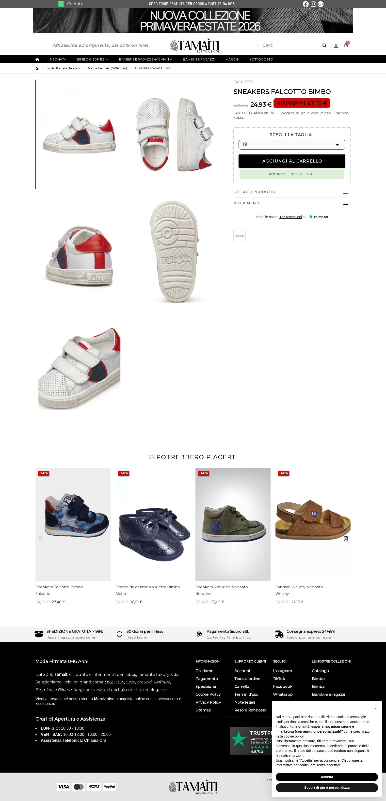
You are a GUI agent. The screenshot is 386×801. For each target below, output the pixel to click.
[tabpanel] (73, 538)
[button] (376, 709)
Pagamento (206, 678)
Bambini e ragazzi (328, 694)
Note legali (244, 702)
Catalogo (320, 670)
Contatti (75, 3)
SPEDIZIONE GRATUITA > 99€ (75, 631)
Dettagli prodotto (254, 192)
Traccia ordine (247, 678)
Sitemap (203, 710)
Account (242, 670)
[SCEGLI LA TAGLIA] (292, 145)
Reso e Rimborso (250, 710)
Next (346, 538)
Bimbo (318, 678)
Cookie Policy (208, 694)
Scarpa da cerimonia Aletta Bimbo (147, 587)
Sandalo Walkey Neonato (299, 587)
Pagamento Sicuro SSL (228, 631)
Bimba (318, 686)
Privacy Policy (208, 702)
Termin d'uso (246, 694)
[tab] (292, 192)
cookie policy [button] (293, 736)
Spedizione (205, 686)
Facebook (282, 686)
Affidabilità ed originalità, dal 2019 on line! (100, 45)
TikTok (279, 678)
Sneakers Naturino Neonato (221, 587)
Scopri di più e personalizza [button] (327, 787)
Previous (40, 538)
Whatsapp (283, 694)
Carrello (241, 686)
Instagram (282, 670)
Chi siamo (204, 670)
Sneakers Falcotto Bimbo (59, 587)
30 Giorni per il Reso (145, 631)
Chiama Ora (95, 740)
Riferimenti (246, 203)
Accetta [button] (327, 777)
